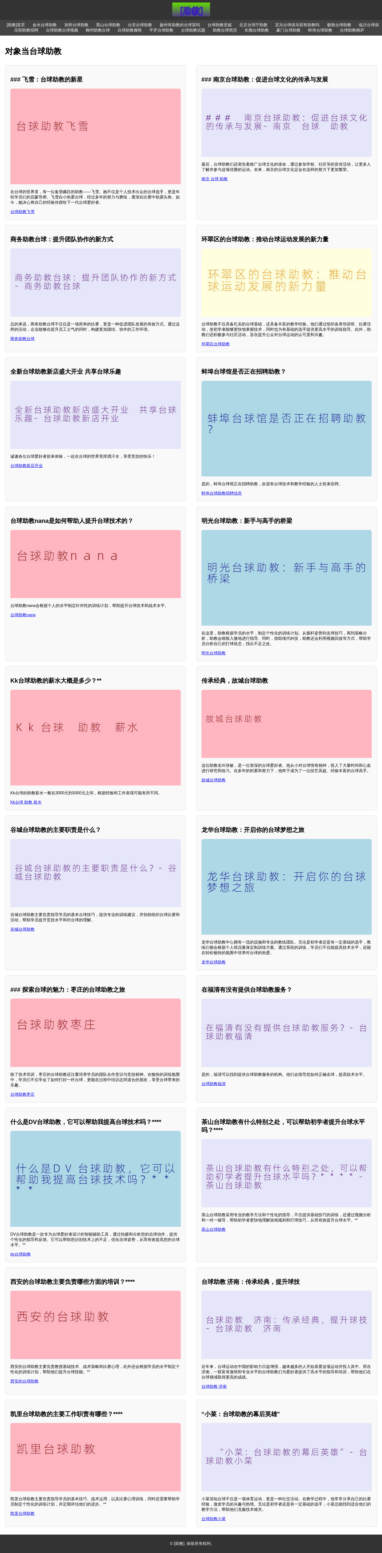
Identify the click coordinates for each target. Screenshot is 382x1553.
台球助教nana (23, 615)
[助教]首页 (16, 25)
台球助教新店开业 (26, 466)
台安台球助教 (140, 25)
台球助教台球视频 (62, 30)
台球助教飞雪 (22, 212)
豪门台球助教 (288, 30)
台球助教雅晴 (129, 30)
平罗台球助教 (161, 30)
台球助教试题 (193, 30)
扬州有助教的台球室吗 (180, 25)
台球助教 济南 (214, 1386)
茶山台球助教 (213, 1229)
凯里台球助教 (22, 1513)
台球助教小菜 (213, 1519)
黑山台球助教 (108, 25)
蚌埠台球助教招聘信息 (221, 493)
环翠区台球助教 (215, 344)
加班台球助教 (76, 25)
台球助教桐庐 (352, 30)
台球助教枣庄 (22, 1094)
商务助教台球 (22, 339)
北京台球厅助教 (253, 25)
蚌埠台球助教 (320, 30)
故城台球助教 (213, 780)
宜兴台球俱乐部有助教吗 (297, 25)
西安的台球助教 (24, 1381)
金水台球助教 (45, 25)
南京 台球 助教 (214, 179)
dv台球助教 (20, 1254)
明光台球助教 (213, 653)
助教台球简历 (225, 30)
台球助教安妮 (220, 25)
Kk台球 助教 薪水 (26, 802)
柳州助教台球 (98, 30)
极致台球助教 (339, 25)
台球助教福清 (213, 1084)
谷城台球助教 (22, 929)
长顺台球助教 (257, 30)
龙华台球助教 (213, 962)
